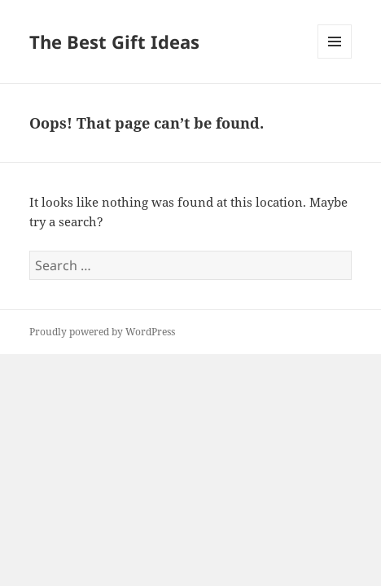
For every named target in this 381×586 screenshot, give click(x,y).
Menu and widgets (335, 58)
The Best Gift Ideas (114, 41)
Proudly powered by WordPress (102, 332)
